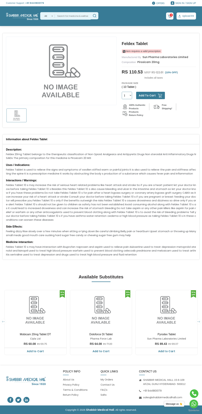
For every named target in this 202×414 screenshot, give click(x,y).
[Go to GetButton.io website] (193, 410)
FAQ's (104, 390)
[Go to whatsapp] (194, 404)
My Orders (107, 379)
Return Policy (71, 395)
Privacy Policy (71, 384)
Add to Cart (35, 351)
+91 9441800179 (34, 3)
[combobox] (47, 16)
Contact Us (108, 384)
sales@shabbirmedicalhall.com (163, 397)
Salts (104, 395)
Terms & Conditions (75, 390)
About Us (69, 379)
